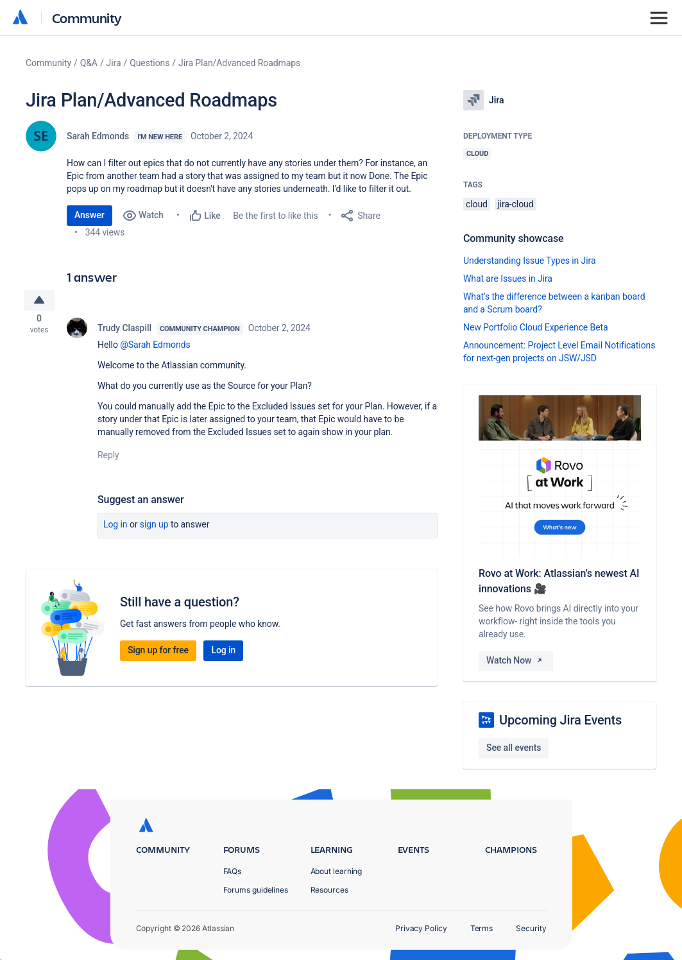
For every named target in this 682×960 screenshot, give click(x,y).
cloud (477, 204)
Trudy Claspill (124, 331)
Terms (481, 928)
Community (87, 17)
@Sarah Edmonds (155, 348)
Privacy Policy (421, 928)
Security (531, 928)
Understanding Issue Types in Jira (529, 260)
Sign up (154, 527)
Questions (149, 63)
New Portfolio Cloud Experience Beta (535, 327)
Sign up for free (158, 653)
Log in (115, 527)
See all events (513, 747)
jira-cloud (515, 204)
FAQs (232, 871)
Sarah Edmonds (98, 136)
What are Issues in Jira (507, 278)
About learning (336, 871)
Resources (329, 890)
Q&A (89, 63)
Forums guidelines (256, 890)
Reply (108, 458)
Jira (114, 63)
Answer (89, 215)
